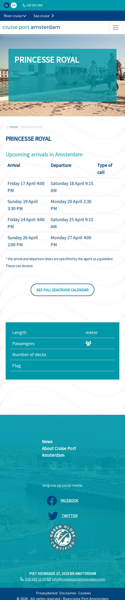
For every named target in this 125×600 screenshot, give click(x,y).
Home (13, 127)
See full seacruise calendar (62, 290)
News (47, 441)
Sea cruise (44, 15)
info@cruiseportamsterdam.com (78, 579)
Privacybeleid (46, 593)
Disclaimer (68, 593)
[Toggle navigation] (115, 27)
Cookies (84, 593)
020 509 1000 (34, 5)
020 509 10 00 (35, 579)
